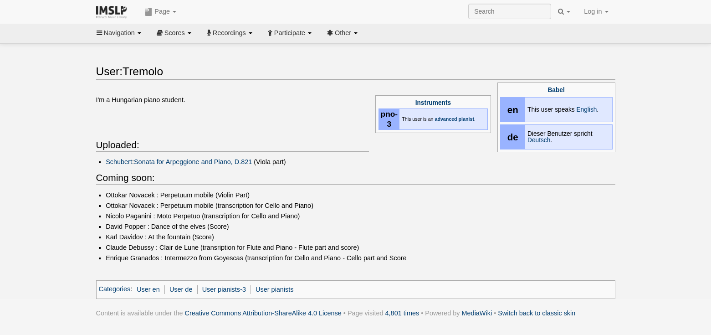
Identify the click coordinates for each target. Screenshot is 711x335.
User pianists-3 (224, 289)
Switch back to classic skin (536, 313)
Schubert (119, 161)
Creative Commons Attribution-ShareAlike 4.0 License (263, 313)
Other (342, 32)
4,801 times (402, 313)
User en (148, 289)
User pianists (274, 289)
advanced (446, 119)
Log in (596, 11)
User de (181, 289)
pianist (466, 119)
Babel (555, 90)
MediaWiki (477, 313)
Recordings (229, 32)
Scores (174, 32)
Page (160, 12)
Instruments (433, 102)
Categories (115, 289)
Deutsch (538, 140)
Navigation (119, 32)
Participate (290, 32)
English (586, 109)
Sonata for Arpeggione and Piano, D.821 (193, 161)
